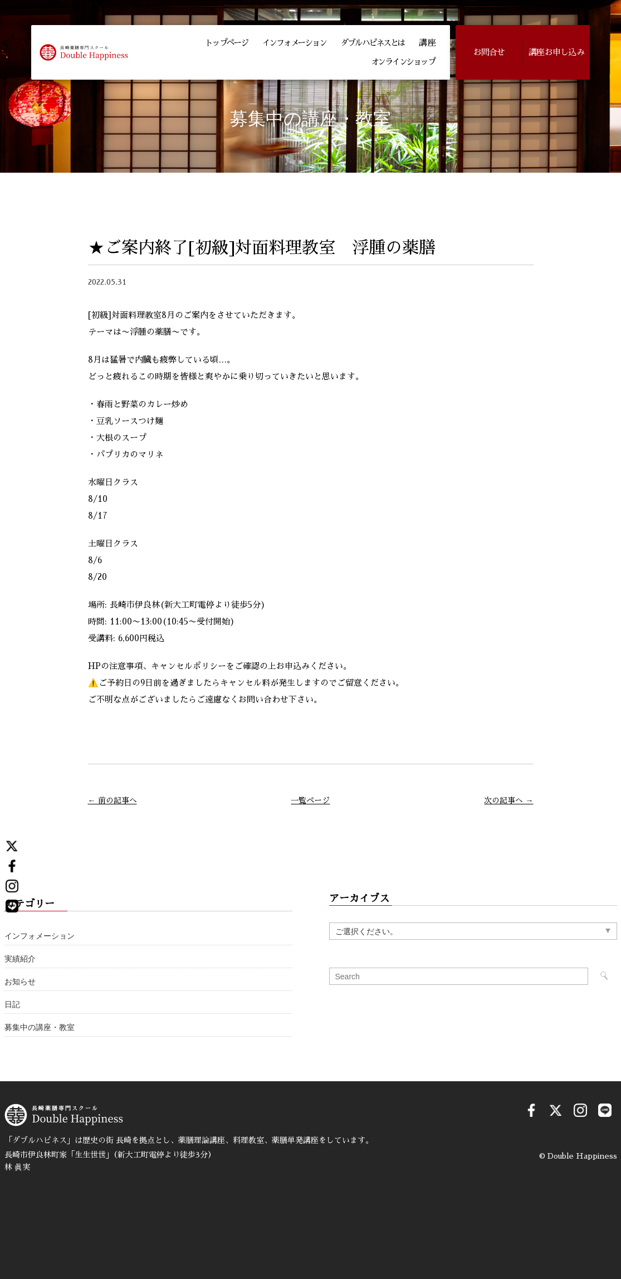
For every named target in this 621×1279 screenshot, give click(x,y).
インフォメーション (294, 42)
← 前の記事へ (112, 800)
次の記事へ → (508, 800)
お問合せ (489, 52)
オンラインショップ (403, 61)
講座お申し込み (556, 52)
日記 (12, 1004)
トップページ (226, 42)
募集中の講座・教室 (39, 1027)
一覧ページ (310, 800)
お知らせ (20, 982)
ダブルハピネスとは (372, 42)
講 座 (426, 42)
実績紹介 (20, 959)
